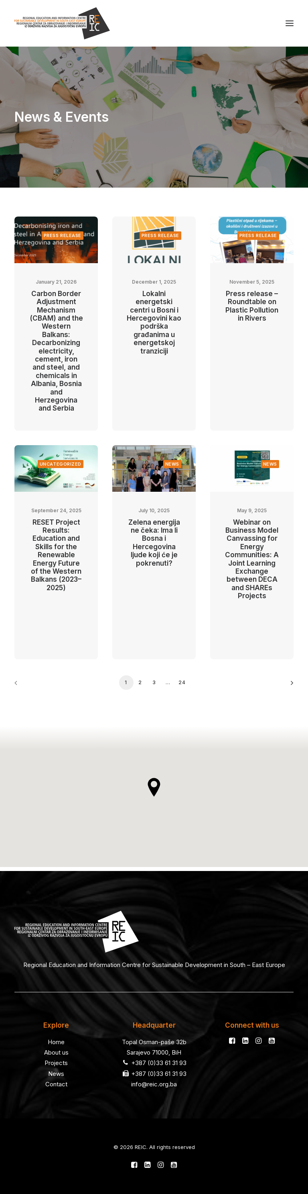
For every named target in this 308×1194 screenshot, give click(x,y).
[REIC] (62, 23)
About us (56, 1052)
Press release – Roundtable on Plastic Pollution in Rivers (251, 306)
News (172, 464)
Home (56, 1042)
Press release (62, 235)
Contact (56, 1084)
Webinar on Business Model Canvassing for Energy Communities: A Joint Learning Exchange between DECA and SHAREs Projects (252, 559)
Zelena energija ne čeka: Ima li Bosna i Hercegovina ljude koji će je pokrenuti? (154, 542)
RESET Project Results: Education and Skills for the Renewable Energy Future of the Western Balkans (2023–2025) (56, 555)
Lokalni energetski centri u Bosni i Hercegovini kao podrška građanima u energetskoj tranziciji (154, 322)
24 (182, 682)
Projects (56, 1063)
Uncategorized (60, 464)
